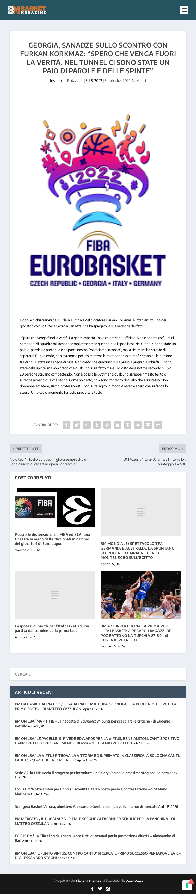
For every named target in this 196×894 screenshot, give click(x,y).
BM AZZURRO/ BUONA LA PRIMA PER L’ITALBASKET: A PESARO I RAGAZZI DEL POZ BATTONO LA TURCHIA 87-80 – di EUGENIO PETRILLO (137, 633)
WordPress (134, 881)
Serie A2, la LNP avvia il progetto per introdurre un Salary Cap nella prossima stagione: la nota (92, 773)
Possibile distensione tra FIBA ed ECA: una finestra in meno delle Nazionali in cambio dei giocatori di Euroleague (52, 539)
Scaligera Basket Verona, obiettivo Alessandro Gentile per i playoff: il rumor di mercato (86, 806)
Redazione (75, 80)
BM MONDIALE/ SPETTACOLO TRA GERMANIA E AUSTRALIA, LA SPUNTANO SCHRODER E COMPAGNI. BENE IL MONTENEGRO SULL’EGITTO (138, 550)
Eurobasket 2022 (117, 80)
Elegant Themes (88, 881)
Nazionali (139, 80)
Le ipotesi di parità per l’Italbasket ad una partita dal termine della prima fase (52, 628)
